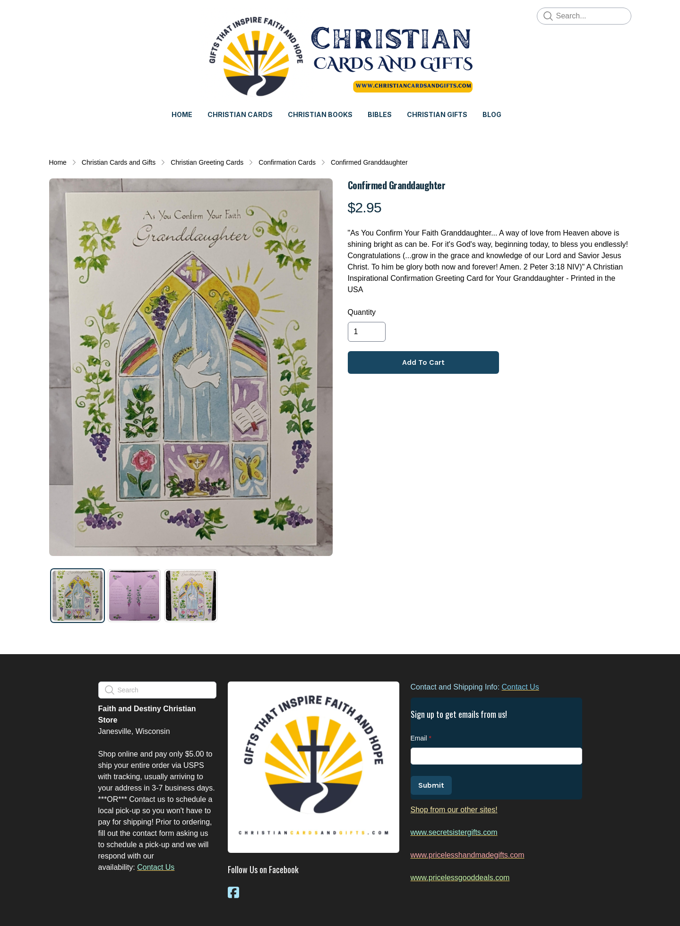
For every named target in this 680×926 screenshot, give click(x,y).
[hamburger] (56, 15)
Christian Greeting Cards (207, 162)
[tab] (77, 595)
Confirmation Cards (287, 162)
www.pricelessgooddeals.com (460, 878)
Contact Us (155, 867)
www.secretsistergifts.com (454, 832)
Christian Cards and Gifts (118, 162)
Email (419, 738)
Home (58, 162)
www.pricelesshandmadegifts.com (468, 855)
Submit (431, 785)
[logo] (340, 55)
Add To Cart (423, 362)
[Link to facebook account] (233, 892)
